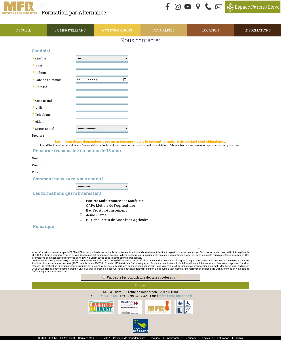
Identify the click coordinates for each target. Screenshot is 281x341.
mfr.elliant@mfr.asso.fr (175, 297)
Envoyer (140, 286)
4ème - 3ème (96, 216)
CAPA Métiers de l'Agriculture (110, 206)
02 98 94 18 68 (106, 297)
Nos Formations (117, 30)
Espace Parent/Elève (257, 7)
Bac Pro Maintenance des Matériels (115, 201)
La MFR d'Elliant (70, 30)
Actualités (164, 30)
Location (210, 30)
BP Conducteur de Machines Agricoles (117, 220)
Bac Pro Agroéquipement (106, 211)
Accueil (23, 30)
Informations (257, 30)
